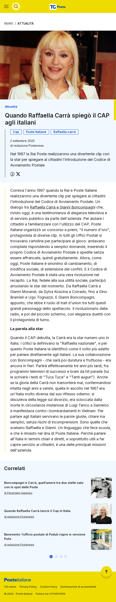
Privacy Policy (28, 586)
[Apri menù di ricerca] (16, 6)
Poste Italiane (36, 132)
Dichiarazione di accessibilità (78, 586)
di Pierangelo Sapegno (18, 492)
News (8, 23)
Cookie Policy (48, 586)
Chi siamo (10, 586)
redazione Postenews (29, 145)
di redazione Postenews (19, 516)
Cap (16, 132)
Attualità (26, 23)
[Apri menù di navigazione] (6, 6)
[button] (51, 556)
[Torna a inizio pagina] (106, 571)
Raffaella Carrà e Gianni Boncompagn (62, 207)
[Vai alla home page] (58, 6)
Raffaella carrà (64, 132)
